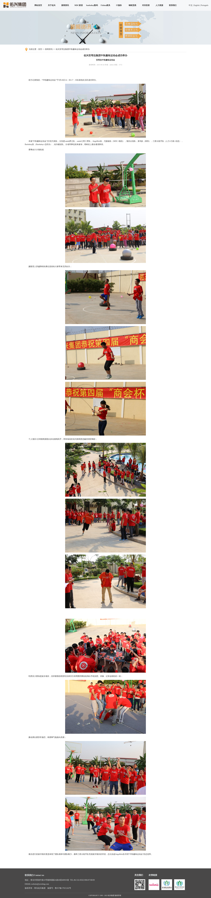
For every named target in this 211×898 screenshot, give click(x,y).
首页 (40, 49)
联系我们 (173, 5)
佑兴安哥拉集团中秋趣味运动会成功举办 (73, 49)
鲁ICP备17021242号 (63, 888)
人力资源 (159, 5)
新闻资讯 (65, 5)
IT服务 (119, 5)
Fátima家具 (105, 5)
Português (204, 5)
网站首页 (38, 5)
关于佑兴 (51, 5)
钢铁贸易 (132, 5)
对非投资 (146, 5)
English (196, 5)
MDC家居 (78, 5)
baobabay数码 (92, 5)
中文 (190, 5)
